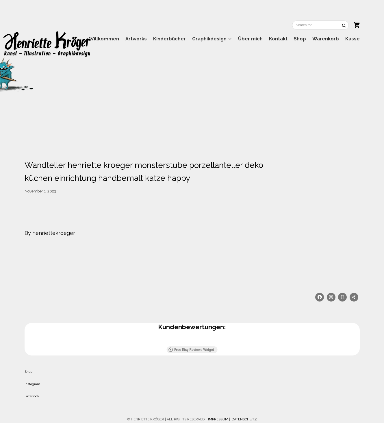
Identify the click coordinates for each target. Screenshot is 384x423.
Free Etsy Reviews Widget (191, 349)
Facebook (32, 396)
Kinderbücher (169, 39)
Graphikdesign (209, 39)
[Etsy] (342, 297)
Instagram (32, 384)
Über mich (250, 39)
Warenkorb (325, 39)
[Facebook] (320, 297)
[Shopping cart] (357, 24)
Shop (300, 39)
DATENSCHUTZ (244, 419)
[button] (24, 340)
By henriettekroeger (50, 233)
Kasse (352, 39)
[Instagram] (331, 297)
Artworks (136, 39)
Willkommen (104, 39)
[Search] (344, 25)
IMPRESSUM (217, 419)
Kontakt (278, 39)
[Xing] (354, 297)
